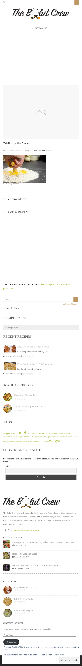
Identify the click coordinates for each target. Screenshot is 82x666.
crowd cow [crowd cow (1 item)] (61, 433)
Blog (8, 308)
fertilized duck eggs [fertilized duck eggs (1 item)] (29, 437)
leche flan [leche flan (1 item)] (63, 437)
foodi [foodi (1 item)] (45, 437)
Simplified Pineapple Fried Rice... (30, 406)
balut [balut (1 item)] (15, 433)
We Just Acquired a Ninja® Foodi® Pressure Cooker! (35, 565)
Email (7, 465)
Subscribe (11, 642)
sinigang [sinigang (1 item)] (33, 442)
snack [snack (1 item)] (38, 442)
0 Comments (46, 150)
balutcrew (33, 150)
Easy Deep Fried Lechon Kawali (33, 346)
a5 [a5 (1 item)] (4, 433)
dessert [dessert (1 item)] (68, 433)
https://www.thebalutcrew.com (26, 530)
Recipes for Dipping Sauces (24, 554)
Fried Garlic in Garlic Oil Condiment (35, 364)
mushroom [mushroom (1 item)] (72, 437)
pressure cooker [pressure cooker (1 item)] (13, 442)
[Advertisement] (41, 52)
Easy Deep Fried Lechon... (26, 587)
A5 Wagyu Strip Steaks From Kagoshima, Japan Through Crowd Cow (43, 542)
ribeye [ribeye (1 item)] (22, 442)
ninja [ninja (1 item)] (5, 442)
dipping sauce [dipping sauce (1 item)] (8, 437)
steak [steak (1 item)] (47, 442)
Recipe (17, 308)
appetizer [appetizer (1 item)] (9, 433)
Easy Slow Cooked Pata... (26, 395)
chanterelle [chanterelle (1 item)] (52, 433)
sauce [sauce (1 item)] (27, 442)
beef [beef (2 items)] (22, 432)
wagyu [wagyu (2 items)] (55, 441)
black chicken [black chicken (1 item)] (42, 433)
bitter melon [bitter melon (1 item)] (32, 433)
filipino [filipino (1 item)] (39, 437)
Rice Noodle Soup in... (24, 610)
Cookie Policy (59, 655)
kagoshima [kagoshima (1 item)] (55, 437)
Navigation (41, 27)
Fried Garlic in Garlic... (24, 599)
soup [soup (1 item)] (42, 442)
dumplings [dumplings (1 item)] (18, 437)
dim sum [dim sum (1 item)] (74, 433)
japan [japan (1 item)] (49, 437)
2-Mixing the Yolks (11, 183)
